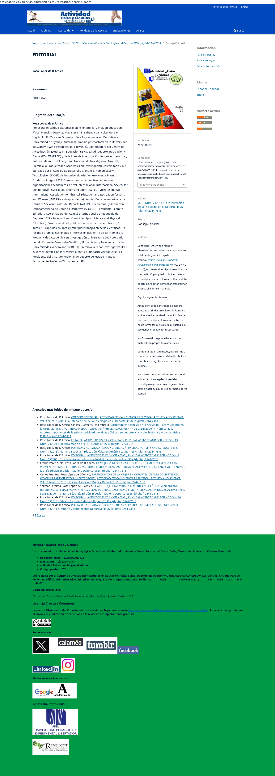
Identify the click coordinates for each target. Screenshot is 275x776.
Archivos (46, 30)
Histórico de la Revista (224, 6)
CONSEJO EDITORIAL (84, 417)
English (201, 94)
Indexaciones (121, 30)
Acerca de (64, 30)
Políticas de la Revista (93, 30)
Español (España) (208, 89)
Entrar (244, 6)
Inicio (35, 43)
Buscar (240, 30)
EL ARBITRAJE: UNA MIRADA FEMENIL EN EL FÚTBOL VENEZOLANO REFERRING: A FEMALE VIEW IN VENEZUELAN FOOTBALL (109, 487)
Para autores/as (206, 60)
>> (43, 515)
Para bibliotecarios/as (209, 66)
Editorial (77, 440)
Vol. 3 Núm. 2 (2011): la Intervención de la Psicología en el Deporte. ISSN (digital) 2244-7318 (109, 43)
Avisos (140, 30)
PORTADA (77, 447)
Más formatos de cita (152, 184)
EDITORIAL (78, 455)
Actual (31, 30)
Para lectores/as (206, 54)
